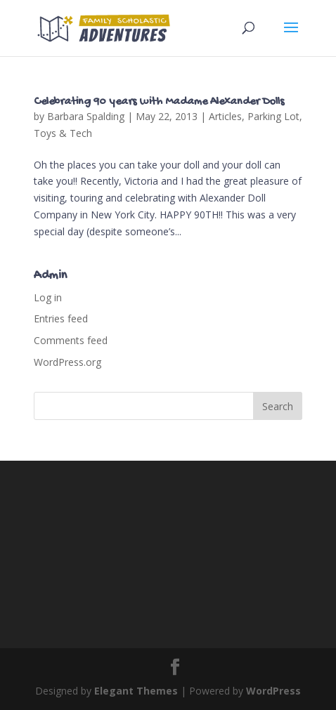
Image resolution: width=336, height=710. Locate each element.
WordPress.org (67, 362)
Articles (225, 116)
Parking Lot (273, 116)
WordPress (273, 690)
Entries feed (61, 318)
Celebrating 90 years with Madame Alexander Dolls (159, 102)
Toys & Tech (63, 133)
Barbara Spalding (85, 116)
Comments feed (71, 340)
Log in (48, 297)
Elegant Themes (136, 690)
